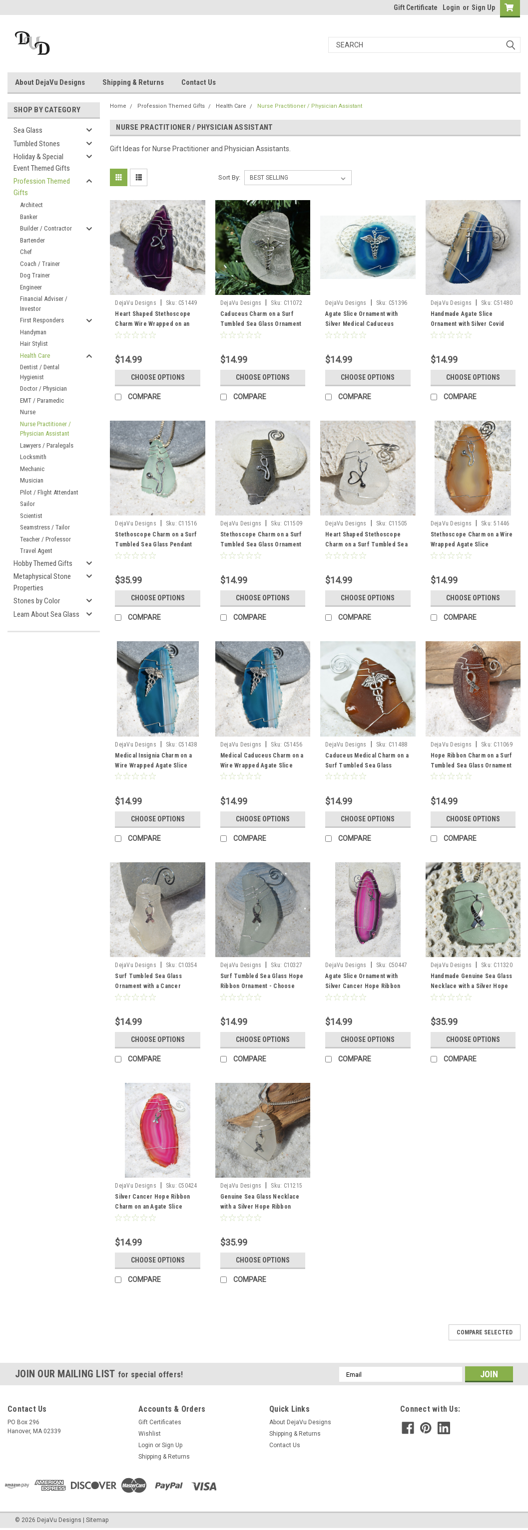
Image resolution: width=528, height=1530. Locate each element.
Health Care (35, 355)
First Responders (42, 320)
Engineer (31, 287)
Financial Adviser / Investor (43, 303)
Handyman (33, 332)
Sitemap (97, 1520)
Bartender (32, 240)
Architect (31, 205)
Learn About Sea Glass (46, 614)
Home (118, 106)
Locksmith (33, 457)
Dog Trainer (35, 275)
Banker (28, 217)
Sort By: (229, 177)
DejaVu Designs (135, 302)
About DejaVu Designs (50, 82)
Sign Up (483, 7)
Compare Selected (485, 1332)
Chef (26, 251)
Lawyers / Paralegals (46, 445)
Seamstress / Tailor (45, 527)
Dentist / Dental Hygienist (39, 372)
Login (451, 7)
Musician (31, 480)
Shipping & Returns (133, 82)
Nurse (27, 412)
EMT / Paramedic (42, 400)
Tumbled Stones (36, 143)
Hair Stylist (34, 343)
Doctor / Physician (43, 388)
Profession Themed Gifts (41, 187)
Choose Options (158, 377)
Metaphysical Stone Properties (42, 582)
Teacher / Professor (45, 539)
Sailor (27, 504)
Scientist (31, 515)
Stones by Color (36, 600)
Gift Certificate (416, 7)
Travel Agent (36, 550)
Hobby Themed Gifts (42, 563)
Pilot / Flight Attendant (49, 492)
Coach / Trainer (40, 263)
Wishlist (149, 1433)
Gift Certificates (159, 1422)
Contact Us (198, 82)
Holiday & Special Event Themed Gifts (41, 162)
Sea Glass (27, 130)
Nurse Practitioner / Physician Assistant (45, 429)
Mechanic (32, 469)
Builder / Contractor (46, 228)
